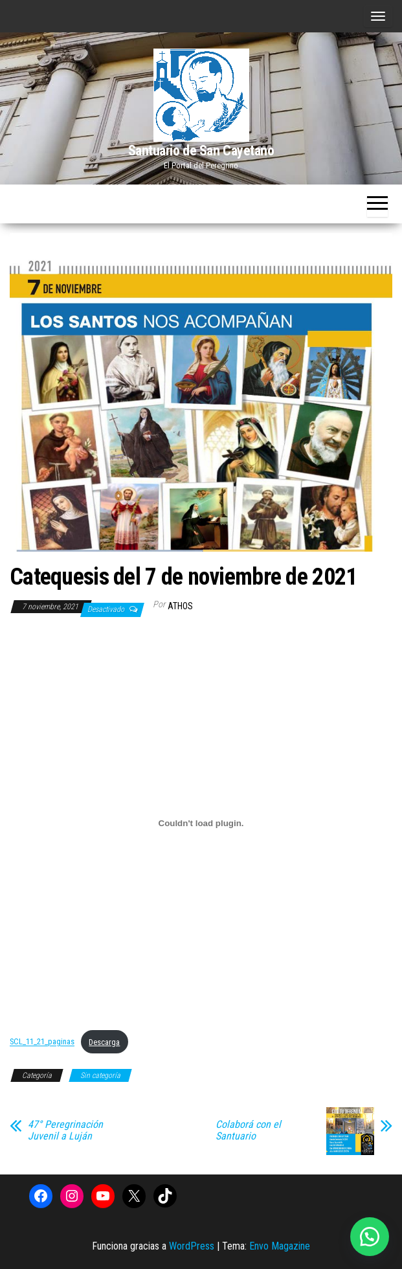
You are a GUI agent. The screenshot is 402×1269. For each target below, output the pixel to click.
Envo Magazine (279, 1246)
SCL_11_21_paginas (42, 1042)
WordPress (191, 1246)
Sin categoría (100, 1075)
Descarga (104, 1042)
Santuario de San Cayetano (201, 150)
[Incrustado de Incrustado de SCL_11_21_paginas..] (201, 823)
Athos (180, 606)
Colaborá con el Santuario (248, 1130)
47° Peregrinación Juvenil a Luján (65, 1130)
